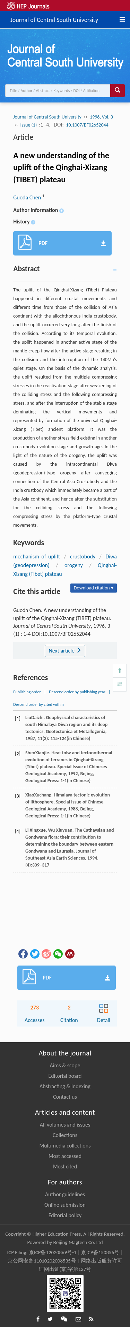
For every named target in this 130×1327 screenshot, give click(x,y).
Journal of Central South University (54, 19)
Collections (65, 1135)
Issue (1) (29, 125)
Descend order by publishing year (77, 691)
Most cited (65, 1166)
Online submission (65, 1205)
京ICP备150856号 (100, 1252)
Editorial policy (65, 1215)
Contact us (65, 1096)
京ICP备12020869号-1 (53, 1252)
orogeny (73, 565)
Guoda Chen (27, 197)
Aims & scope (65, 1065)
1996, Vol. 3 (101, 117)
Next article (65, 650)
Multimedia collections (65, 1145)
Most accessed (65, 1156)
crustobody (82, 556)
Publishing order (27, 691)
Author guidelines (65, 1194)
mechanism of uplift (36, 556)
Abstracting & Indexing (65, 1086)
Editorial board (65, 1076)
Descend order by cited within (38, 704)
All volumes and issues (65, 1124)
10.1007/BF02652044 (87, 125)
